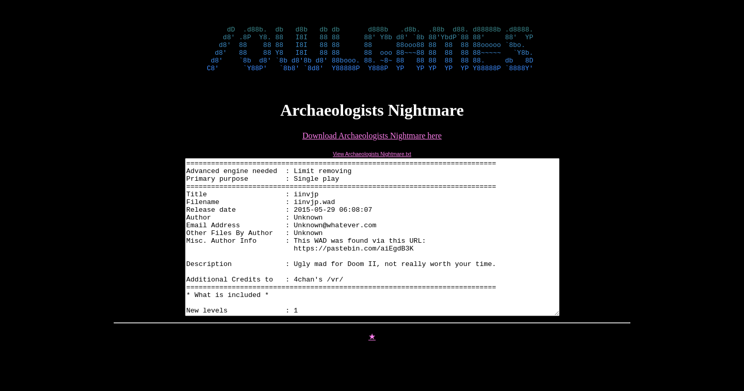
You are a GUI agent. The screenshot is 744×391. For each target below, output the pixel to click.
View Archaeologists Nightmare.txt (372, 163)
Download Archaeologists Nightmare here (372, 144)
